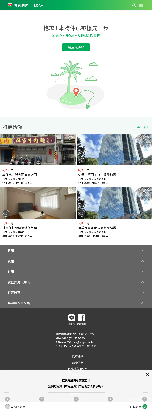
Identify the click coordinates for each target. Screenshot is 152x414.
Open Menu (141, 5)
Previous (3, 187)
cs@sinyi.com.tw (84, 342)
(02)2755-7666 (77, 338)
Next (149, 187)
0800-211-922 (86, 334)
